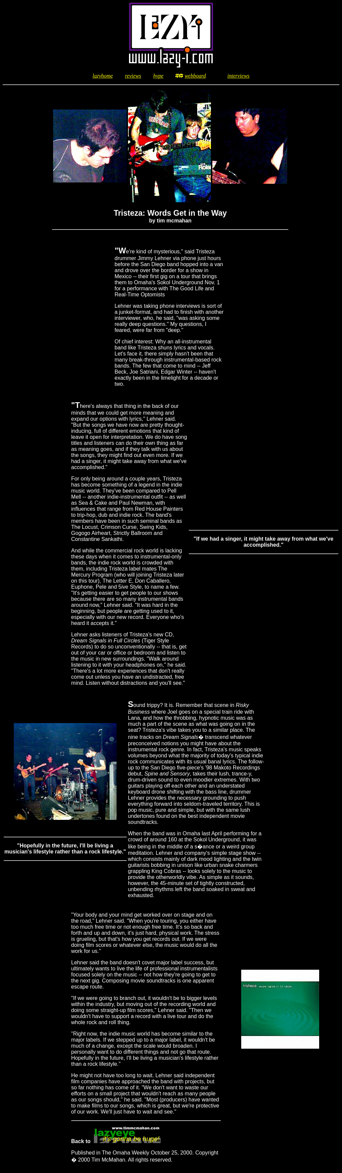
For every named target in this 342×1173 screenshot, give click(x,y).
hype (158, 76)
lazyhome (102, 76)
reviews (133, 76)
